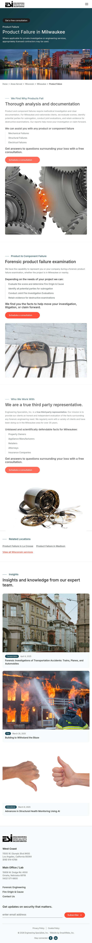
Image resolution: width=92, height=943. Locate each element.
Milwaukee (41, 84)
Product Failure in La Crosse (18, 546)
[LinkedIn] (56, 938)
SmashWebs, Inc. (67, 933)
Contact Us (9, 896)
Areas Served (16, 84)
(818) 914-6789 (10, 859)
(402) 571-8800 (10, 878)
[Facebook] (51, 938)
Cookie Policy (53, 928)
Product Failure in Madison (50, 546)
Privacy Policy (38, 928)
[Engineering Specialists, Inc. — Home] (15, 4)
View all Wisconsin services (18, 552)
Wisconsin (29, 84)
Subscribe (74, 915)
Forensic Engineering (14, 887)
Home (5, 84)
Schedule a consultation (20, 317)
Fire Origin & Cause (13, 892)
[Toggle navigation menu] (86, 4)
